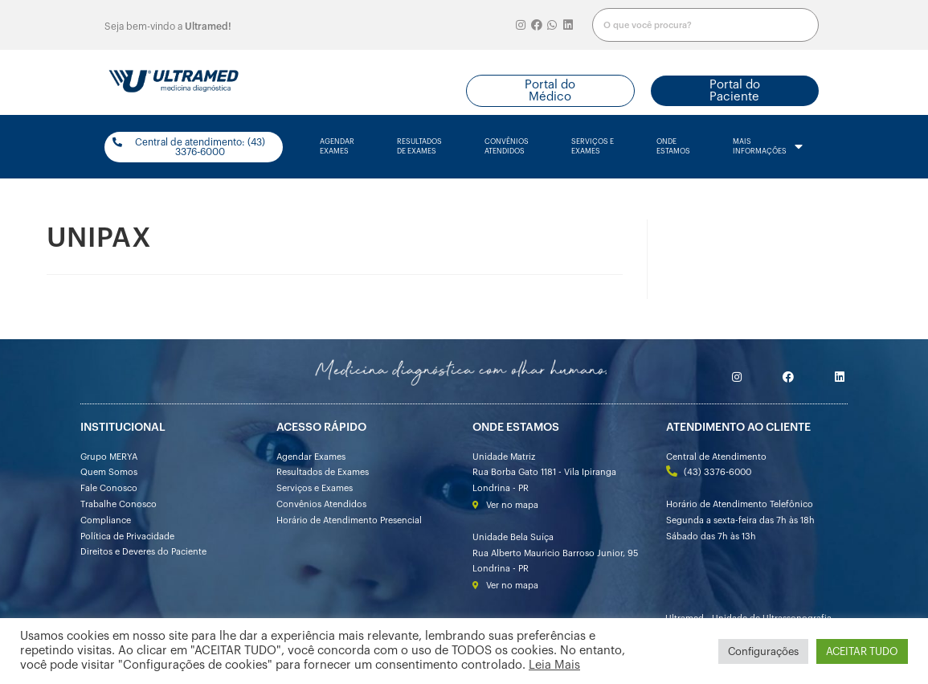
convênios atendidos (506, 146)
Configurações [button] (763, 651)
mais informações (768, 147)
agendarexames (337, 146)
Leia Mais (554, 665)
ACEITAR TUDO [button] (862, 651)
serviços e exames (592, 146)
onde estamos (673, 146)
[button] (550, 91)
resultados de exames (419, 146)
